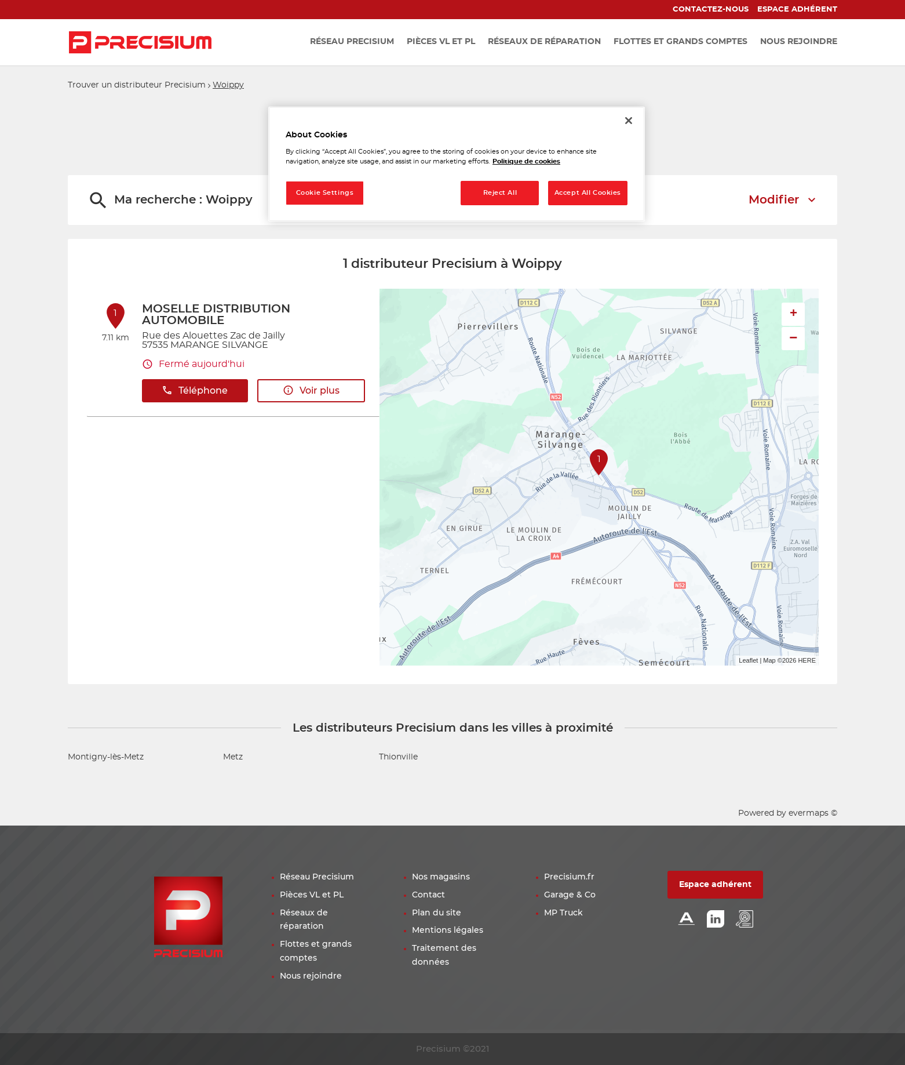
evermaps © (813, 813)
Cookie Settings (325, 193)
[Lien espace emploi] (744, 919)
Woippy (228, 85)
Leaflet (748, 660)
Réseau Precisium (317, 877)
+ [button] (793, 314)
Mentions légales (447, 930)
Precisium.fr (569, 877)
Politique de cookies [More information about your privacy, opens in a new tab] (526, 161)
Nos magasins (441, 877)
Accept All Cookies (587, 193)
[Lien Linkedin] (715, 919)
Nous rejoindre (311, 976)
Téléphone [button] (195, 390)
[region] (456, 164)
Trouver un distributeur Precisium (137, 85)
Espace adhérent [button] (715, 885)
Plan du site (436, 913)
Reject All (500, 193)
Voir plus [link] (311, 390)
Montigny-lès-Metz (106, 757)
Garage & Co (570, 895)
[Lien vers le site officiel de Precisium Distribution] (140, 42)
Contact (428, 895)
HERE (807, 660)
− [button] (793, 338)
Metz (233, 757)
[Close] (628, 120)
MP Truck (563, 913)
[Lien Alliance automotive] (686, 919)
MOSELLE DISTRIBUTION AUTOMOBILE (216, 314)
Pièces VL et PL (312, 895)
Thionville (398, 757)
